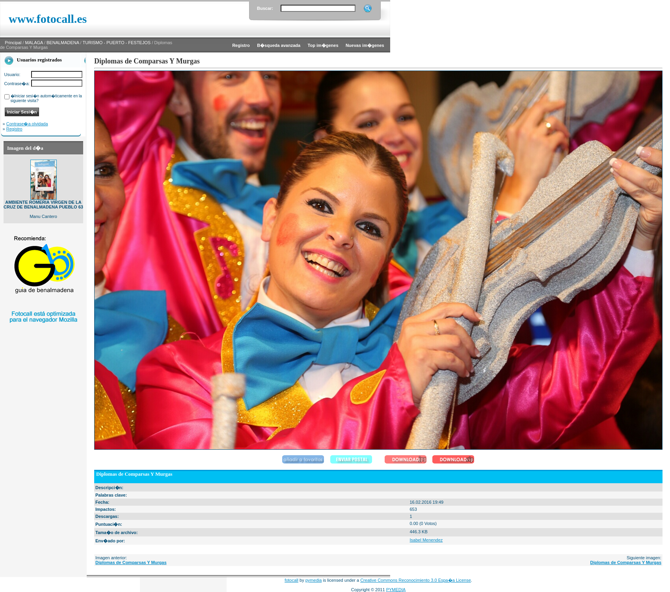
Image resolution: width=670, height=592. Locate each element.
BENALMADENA (63, 42)
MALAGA (34, 42)
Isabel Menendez (426, 540)
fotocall (291, 580)
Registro (14, 129)
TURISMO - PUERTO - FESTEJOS (117, 42)
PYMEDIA (396, 589)
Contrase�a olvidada (27, 123)
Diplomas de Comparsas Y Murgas (131, 562)
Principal (13, 42)
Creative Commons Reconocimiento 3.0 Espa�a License (415, 580)
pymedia (313, 580)
